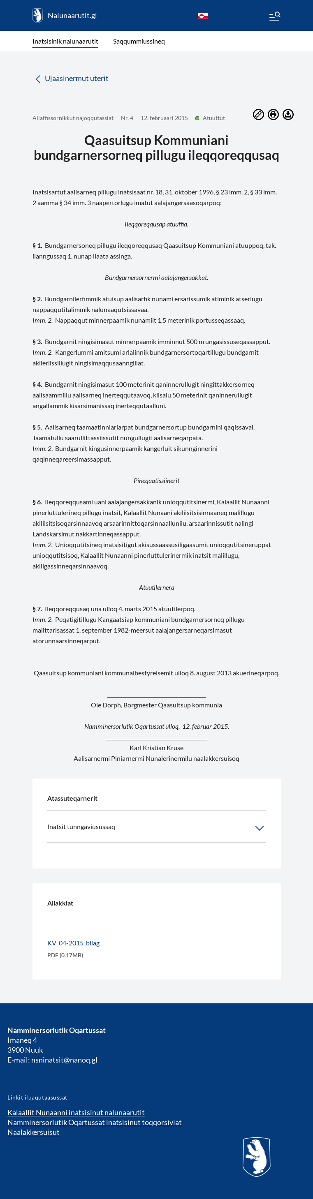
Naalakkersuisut (33, 1132)
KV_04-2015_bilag (73, 943)
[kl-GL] (203, 15)
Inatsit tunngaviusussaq (156, 828)
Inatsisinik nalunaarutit (65, 41)
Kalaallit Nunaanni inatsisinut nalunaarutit (76, 1112)
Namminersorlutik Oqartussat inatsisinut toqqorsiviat (94, 1122)
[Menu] (274, 17)
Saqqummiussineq (139, 41)
